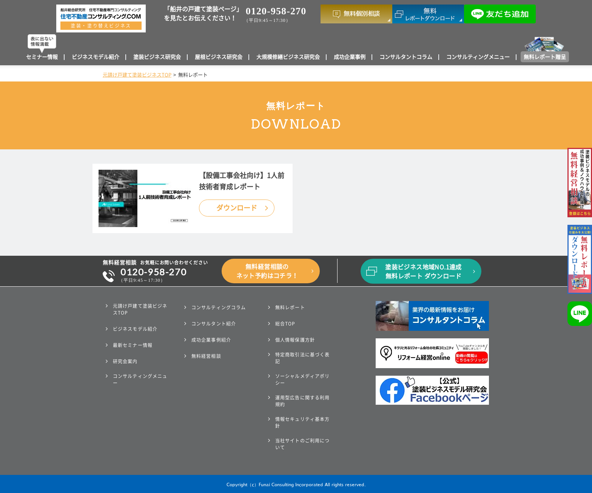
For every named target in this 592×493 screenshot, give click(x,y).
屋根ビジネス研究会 (218, 57)
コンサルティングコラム (218, 307)
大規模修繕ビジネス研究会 (288, 57)
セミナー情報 (42, 57)
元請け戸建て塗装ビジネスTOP (137, 74)
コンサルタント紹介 (213, 323)
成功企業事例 (349, 57)
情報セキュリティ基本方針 (302, 422)
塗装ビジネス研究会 (157, 57)
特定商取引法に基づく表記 (302, 358)
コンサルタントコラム (405, 57)
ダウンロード (236, 207)
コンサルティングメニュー (478, 57)
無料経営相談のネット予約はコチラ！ (267, 271)
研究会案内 (125, 361)
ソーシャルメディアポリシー (302, 379)
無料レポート (290, 307)
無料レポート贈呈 (545, 57)
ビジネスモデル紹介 (95, 57)
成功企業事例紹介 (211, 340)
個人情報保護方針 (295, 340)
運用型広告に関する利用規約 (302, 401)
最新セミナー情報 (133, 345)
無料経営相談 (206, 356)
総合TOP (285, 323)
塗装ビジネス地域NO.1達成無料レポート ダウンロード (423, 271)
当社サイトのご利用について (302, 444)
